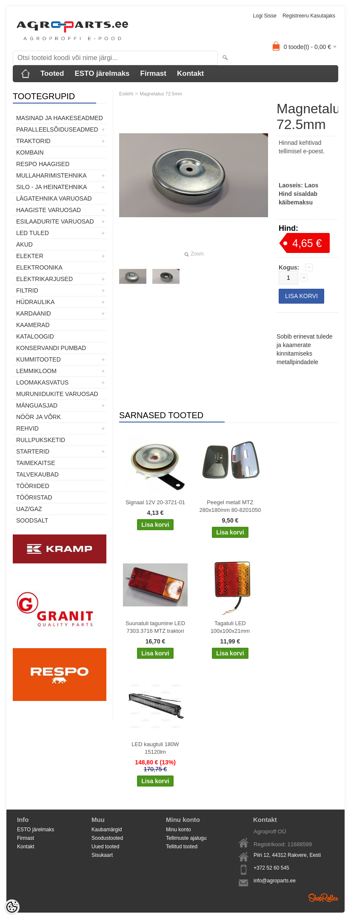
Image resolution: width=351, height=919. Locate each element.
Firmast (153, 73)
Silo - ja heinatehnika (51, 187)
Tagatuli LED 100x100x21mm (230, 627)
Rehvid (27, 428)
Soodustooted (107, 838)
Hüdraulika (35, 302)
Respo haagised (42, 164)
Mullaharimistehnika (51, 175)
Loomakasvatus (42, 382)
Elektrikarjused (44, 279)
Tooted (52, 73)
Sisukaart (102, 855)
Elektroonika (39, 267)
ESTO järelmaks (101, 73)
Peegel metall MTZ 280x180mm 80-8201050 (230, 506)
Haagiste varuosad (48, 210)
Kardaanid (33, 313)
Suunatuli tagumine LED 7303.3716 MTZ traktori (155, 627)
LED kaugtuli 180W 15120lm (155, 748)
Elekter (29, 256)
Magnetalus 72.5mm (161, 93)
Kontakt (190, 73)
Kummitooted (38, 359)
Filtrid (27, 290)
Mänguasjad (36, 405)
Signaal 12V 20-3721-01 (155, 502)
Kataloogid (35, 336)
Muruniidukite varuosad (57, 394)
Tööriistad (34, 497)
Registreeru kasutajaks (309, 16)
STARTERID (32, 451)
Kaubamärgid (106, 830)
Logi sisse (265, 16)
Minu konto (178, 830)
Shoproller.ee (323, 897)
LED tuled (32, 233)
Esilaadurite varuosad (55, 221)
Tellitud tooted (181, 847)
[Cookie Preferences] (12, 907)
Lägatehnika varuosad (54, 198)
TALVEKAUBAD (37, 474)
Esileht (126, 93)
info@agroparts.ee (275, 881)
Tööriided (32, 485)
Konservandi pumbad (51, 348)
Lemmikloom (36, 371)
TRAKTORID (33, 141)
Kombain (30, 152)
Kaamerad (33, 325)
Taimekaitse (35, 463)
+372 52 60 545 (271, 868)
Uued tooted (105, 847)
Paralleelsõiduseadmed (57, 129)
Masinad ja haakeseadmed (59, 118)
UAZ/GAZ (29, 508)
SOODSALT (32, 520)
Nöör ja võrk (38, 417)
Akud (24, 244)
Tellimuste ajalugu (186, 838)
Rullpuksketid (40, 440)
